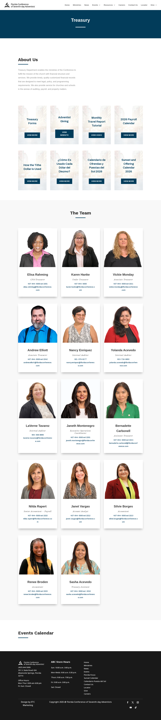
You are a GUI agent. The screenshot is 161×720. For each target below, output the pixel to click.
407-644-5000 (80, 284)
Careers (122, 5)
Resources (108, 5)
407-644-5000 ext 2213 (123, 516)
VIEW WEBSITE (64, 133)
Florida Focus (89, 675)
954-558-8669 (38, 435)
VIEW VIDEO (96, 135)
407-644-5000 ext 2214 (123, 440)
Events (95, 5)
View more (32, 135)
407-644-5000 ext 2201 (38, 284)
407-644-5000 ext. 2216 (80, 591)
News (86, 5)
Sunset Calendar (91, 678)
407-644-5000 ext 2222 (38, 516)
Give (152, 5)
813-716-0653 (123, 359)
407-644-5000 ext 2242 (38, 359)
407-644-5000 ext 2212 (80, 516)
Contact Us (133, 5)
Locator (144, 5)
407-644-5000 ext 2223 (38, 591)
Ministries (77, 5)
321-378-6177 (80, 359)
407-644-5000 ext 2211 (123, 284)
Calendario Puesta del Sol (95, 681)
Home (67, 5)
